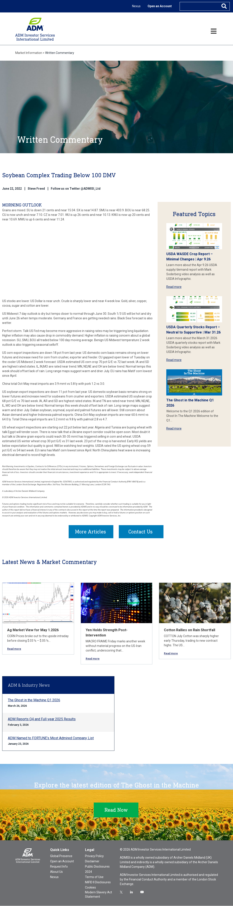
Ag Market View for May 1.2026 (33, 630)
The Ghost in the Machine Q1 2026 (34, 700)
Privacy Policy (94, 856)
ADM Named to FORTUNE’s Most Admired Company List (51, 738)
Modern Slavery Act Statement (98, 895)
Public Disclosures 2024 (97, 869)
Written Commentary (59, 53)
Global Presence (61, 856)
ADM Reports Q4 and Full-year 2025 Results (42, 719)
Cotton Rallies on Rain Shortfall (189, 630)
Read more (174, 287)
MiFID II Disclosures (98, 882)
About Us (56, 872)
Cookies (90, 887)
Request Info (59, 866)
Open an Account (160, 6)
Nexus (136, 6)
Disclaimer (92, 861)
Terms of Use (94, 877)
